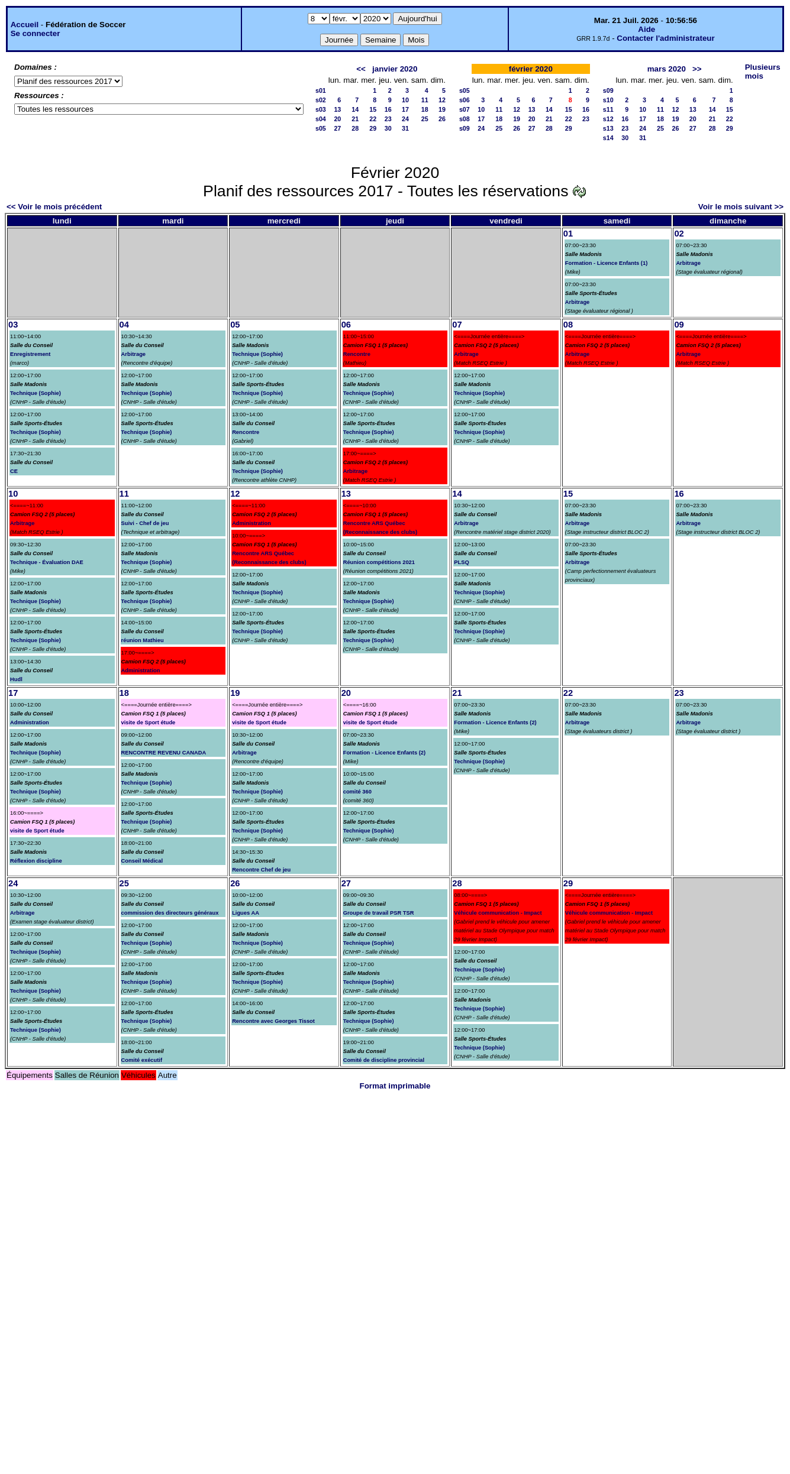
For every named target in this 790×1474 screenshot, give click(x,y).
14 (355, 109)
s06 (464, 99)
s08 (464, 118)
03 (13, 324)
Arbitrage (577, 302)
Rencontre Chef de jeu (261, 870)
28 (355, 128)
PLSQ (461, 562)
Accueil (24, 24)
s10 (608, 99)
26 (442, 118)
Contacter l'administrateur (665, 38)
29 (372, 128)
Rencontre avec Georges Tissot (273, 1021)
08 (568, 324)
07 (457, 324)
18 (424, 109)
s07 (464, 109)
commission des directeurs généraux (170, 913)
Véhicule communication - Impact (497, 913)
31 (405, 128)
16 (388, 109)
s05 (320, 128)
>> (697, 68)
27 (337, 128)
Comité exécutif (141, 1060)
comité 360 (357, 792)
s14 (608, 137)
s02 (320, 99)
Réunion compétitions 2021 (379, 562)
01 (568, 233)
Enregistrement (30, 354)
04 (124, 324)
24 (405, 118)
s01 (320, 90)
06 (346, 324)
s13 (608, 128)
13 (337, 109)
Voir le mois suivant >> (740, 206)
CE (14, 471)
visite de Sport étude (37, 831)
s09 (464, 128)
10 (405, 99)
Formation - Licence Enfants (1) (606, 263)
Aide (646, 29)
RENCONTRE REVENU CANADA (164, 753)
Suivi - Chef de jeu (145, 523)
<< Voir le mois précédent (54, 206)
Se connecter (35, 33)
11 (424, 99)
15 (372, 109)
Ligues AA (245, 913)
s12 (608, 118)
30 (388, 128)
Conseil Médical (142, 861)
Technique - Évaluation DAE (46, 562)
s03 (320, 109)
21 (355, 118)
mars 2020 (666, 68)
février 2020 (531, 68)
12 (442, 99)
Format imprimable (395, 1085)
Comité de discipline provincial (383, 1060)
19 (442, 109)
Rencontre (245, 432)
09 (678, 324)
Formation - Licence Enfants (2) (384, 753)
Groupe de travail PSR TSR (378, 913)
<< (361, 68)
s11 (608, 109)
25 (424, 118)
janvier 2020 (394, 68)
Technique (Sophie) (35, 393)
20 (337, 118)
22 (372, 118)
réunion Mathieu (142, 640)
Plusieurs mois (763, 71)
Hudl (16, 679)
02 (678, 233)
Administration (140, 670)
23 (388, 118)
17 (405, 109)
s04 (320, 118)
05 (235, 324)
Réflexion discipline (36, 861)
